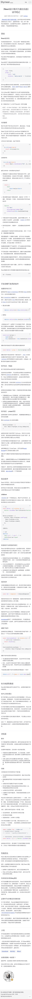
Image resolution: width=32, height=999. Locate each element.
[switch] (29, 2)
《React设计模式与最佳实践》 (9, 19)
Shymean (5, 2)
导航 (26, 2)
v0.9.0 (11, 2)
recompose (4, 619)
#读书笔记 (12, 951)
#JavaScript (5, 951)
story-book (9, 471)
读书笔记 (26, 16)
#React (19, 951)
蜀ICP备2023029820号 (6, 996)
